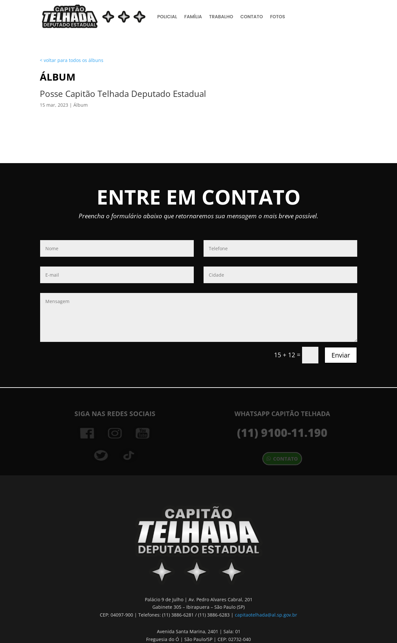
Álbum (80, 105)
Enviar (340, 355)
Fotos (277, 16)
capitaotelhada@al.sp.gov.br (266, 615)
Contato (251, 16)
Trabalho (221, 16)
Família (193, 16)
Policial (167, 16)
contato (285, 459)
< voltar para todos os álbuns (71, 60)
